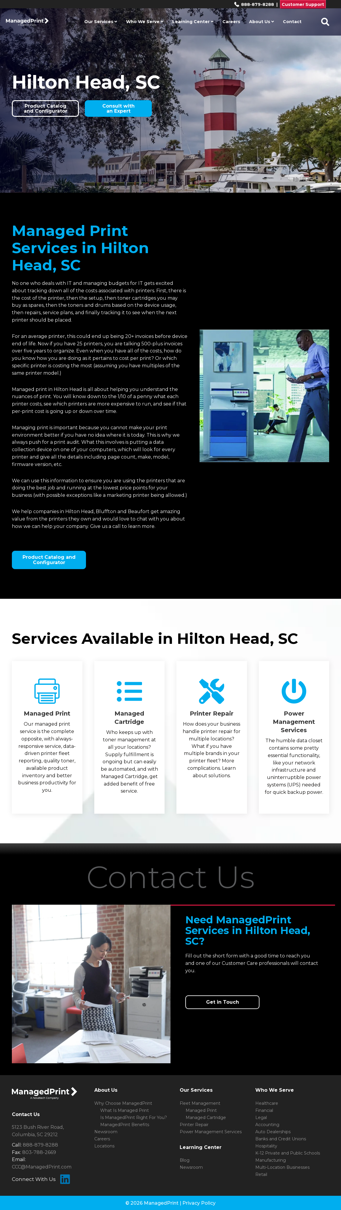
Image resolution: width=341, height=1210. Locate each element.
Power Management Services (211, 1131)
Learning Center (192, 21)
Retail (261, 1174)
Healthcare (266, 1103)
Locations (104, 1146)
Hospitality (266, 1146)
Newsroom (105, 1131)
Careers (231, 21)
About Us (261, 21)
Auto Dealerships (273, 1131)
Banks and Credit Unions (280, 1139)
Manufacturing (270, 1160)
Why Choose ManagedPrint (123, 1103)
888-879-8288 (254, 4)
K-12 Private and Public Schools (287, 1153)
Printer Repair (194, 1124)
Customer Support (303, 4)
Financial (264, 1110)
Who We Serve (144, 21)
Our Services (100, 21)
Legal (261, 1117)
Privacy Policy (199, 1203)
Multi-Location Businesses (282, 1167)
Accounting (267, 1124)
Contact (292, 21)
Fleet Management (200, 1103)
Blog (184, 1160)
